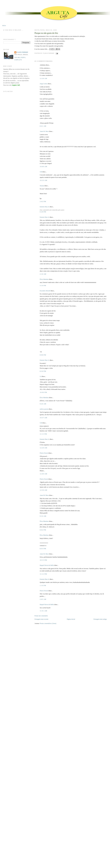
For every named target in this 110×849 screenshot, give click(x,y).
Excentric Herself (45, 291)
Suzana (42, 186)
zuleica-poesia (44, 409)
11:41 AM (43, 611)
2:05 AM (43, 599)
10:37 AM (43, 417)
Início (4, 25)
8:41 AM (43, 126)
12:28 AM (43, 78)
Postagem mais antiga (100, 619)
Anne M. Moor (44, 131)
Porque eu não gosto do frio (46, 33)
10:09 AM (43, 166)
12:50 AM (43, 490)
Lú (40, 376)
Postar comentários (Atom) (48, 623)
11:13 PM (43, 434)
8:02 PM (43, 530)
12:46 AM (43, 474)
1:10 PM (43, 585)
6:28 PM (43, 212)
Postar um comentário (41, 616)
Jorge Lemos (44, 84)
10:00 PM (43, 392)
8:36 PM (43, 371)
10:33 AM (43, 180)
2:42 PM (43, 201)
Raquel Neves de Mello (47, 565)
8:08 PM (43, 355)
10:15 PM (43, 560)
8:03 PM (43, 548)
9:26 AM (43, 404)
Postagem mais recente (41, 619)
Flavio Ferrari (44, 453)
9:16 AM (43, 516)
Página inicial (71, 619)
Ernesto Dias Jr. (44, 207)
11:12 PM (43, 574)
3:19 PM (43, 285)
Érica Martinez (44, 279)
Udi (41, 172)
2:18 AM (43, 274)
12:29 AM (43, 448)
